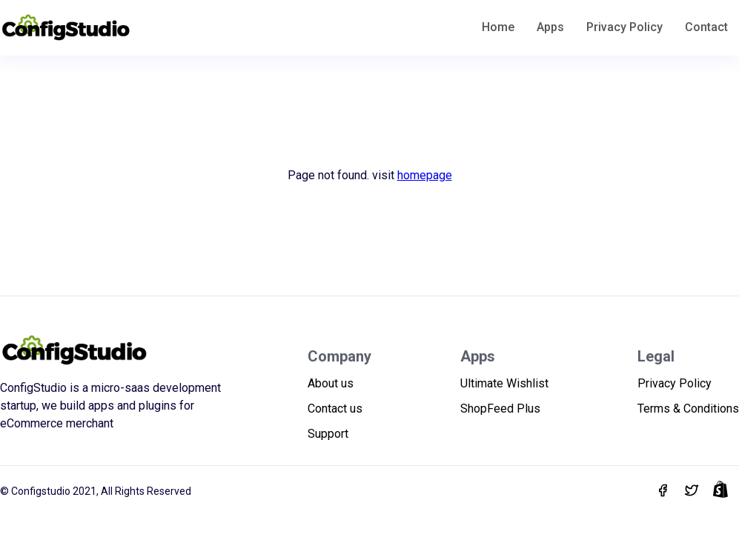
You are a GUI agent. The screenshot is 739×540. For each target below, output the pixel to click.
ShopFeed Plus (500, 408)
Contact (706, 27)
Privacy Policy (624, 27)
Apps (550, 27)
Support (328, 434)
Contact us (335, 408)
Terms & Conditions (688, 408)
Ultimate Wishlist (504, 383)
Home (498, 27)
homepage (424, 175)
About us (331, 383)
